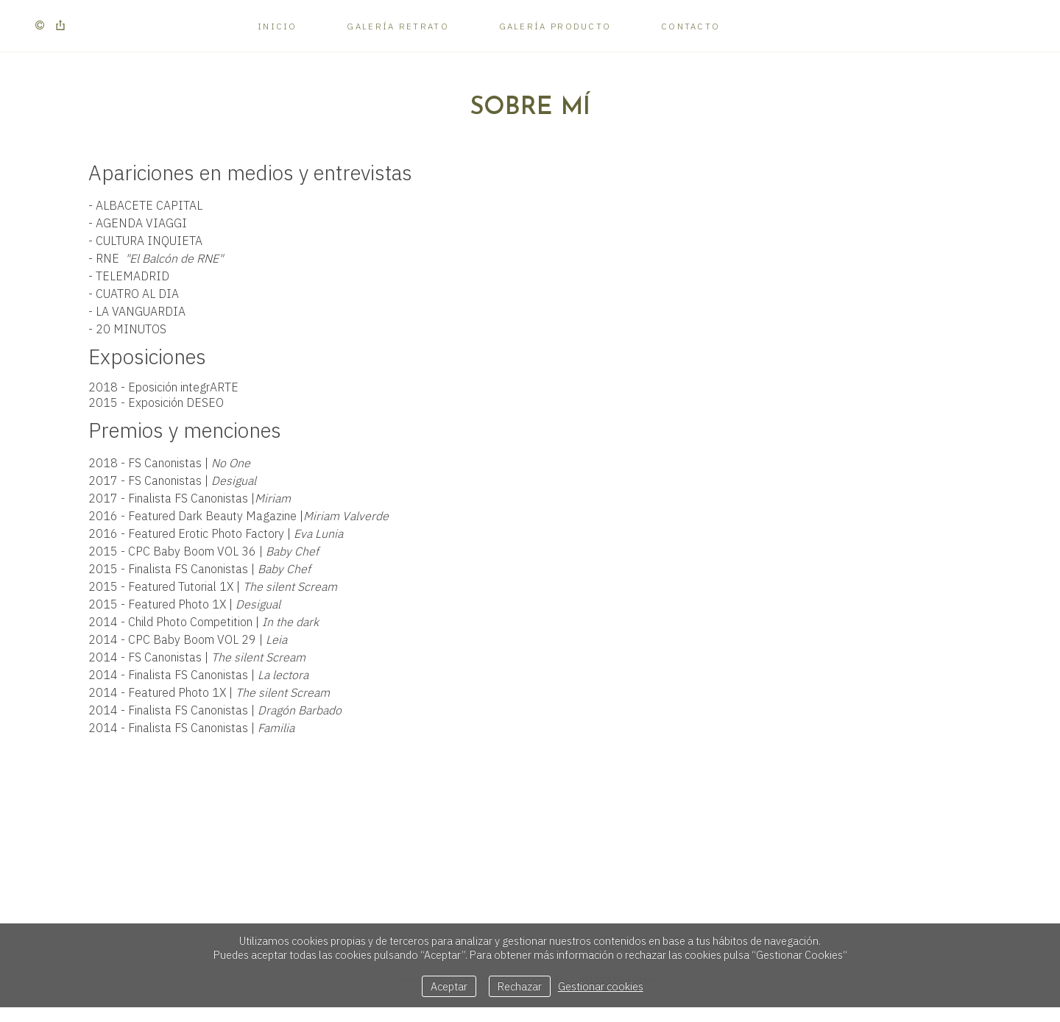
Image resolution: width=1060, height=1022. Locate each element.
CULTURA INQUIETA (149, 240)
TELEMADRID (132, 276)
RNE (159, 258)
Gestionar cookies (600, 986)
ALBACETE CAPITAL (149, 205)
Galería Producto (555, 26)
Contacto (690, 26)
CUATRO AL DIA (137, 293)
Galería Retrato (398, 26)
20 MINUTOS (131, 329)
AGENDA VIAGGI (141, 223)
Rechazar (520, 986)
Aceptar (449, 986)
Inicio (277, 26)
